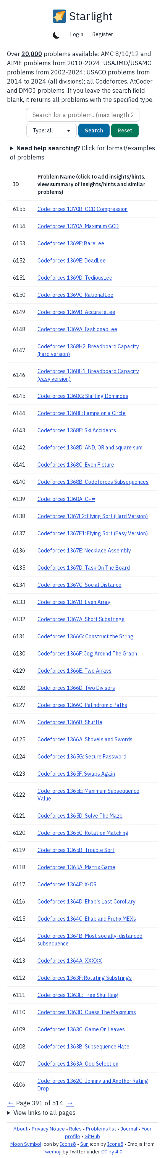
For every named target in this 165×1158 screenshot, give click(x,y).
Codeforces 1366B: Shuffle (69, 722)
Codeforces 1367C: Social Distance (79, 584)
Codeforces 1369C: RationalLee (75, 295)
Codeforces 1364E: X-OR (67, 884)
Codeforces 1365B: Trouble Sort (76, 850)
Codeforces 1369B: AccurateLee (76, 312)
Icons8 (68, 1143)
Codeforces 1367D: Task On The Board (83, 567)
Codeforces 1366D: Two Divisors (76, 687)
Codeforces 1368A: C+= (66, 499)
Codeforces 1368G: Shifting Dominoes (82, 396)
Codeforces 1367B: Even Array (73, 602)
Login (76, 34)
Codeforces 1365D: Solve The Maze (80, 815)
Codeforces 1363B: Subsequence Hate (83, 1046)
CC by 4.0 (112, 1151)
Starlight (91, 16)
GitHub (92, 1136)
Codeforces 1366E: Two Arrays (74, 670)
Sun (84, 1143)
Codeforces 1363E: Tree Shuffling (77, 995)
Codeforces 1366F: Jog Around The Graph (87, 653)
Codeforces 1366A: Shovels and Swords (85, 739)
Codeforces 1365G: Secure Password (81, 756)
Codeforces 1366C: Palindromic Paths (82, 705)
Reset (125, 130)
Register (102, 34)
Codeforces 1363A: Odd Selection (77, 1063)
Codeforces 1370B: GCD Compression (82, 209)
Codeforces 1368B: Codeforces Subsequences (93, 481)
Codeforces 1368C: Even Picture (75, 464)
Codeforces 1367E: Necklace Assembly (84, 550)
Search (94, 130)
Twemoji (52, 1151)
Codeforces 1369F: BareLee (70, 243)
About (20, 1128)
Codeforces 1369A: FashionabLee (77, 329)
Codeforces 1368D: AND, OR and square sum (89, 447)
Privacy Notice (48, 1128)
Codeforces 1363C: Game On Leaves (81, 1029)
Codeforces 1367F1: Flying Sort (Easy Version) (92, 533)
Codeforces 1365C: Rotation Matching (83, 832)
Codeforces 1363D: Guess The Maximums (86, 1012)
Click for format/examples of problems (82, 152)
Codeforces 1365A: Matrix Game (76, 867)
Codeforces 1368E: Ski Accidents (76, 430)
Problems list (101, 1128)
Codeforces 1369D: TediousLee (74, 277)
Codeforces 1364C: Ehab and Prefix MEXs (86, 918)
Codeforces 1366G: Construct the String (85, 636)
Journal (128, 1128)
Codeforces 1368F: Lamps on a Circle (81, 413)
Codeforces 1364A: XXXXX (69, 960)
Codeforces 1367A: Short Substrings (81, 619)
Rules (75, 1128)
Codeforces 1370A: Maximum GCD (78, 226)
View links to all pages (44, 1112)
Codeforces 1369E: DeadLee (71, 260)
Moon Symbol (25, 1143)
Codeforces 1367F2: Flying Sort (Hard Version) (92, 516)
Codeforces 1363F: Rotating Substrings (84, 977)
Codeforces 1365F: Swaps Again (76, 773)
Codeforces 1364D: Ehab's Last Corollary (86, 901)
